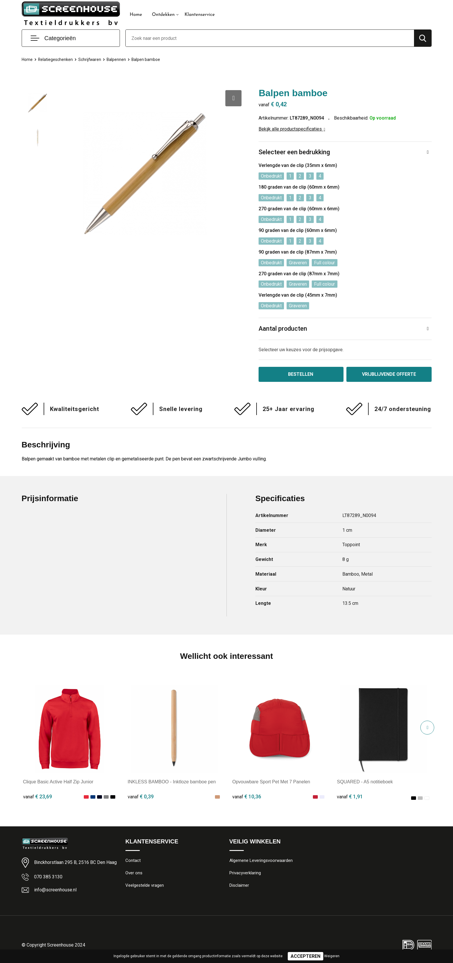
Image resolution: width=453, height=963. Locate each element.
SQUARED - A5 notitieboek (365, 781)
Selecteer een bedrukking (294, 152)
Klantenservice (200, 14)
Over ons (133, 873)
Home (136, 14)
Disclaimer (239, 885)
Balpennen (119, 59)
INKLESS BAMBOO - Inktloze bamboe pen (172, 781)
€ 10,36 (246, 796)
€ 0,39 (141, 796)
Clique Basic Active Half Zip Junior (58, 781)
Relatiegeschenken (56, 59)
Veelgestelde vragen (144, 885)
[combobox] (270, 38)
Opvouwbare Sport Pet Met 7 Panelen (271, 781)
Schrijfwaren (91, 59)
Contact (133, 860)
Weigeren (331, 956)
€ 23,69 (37, 796)
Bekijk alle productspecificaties (292, 129)
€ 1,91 (350, 796)
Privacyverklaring (245, 873)
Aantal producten (283, 328)
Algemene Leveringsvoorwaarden (261, 860)
